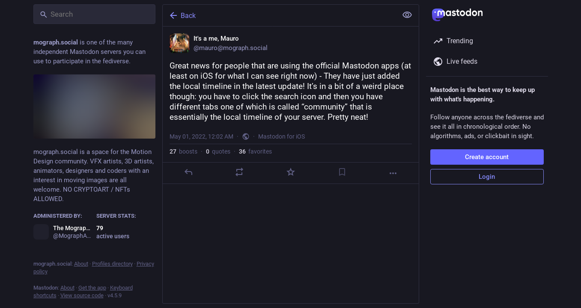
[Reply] (188, 172)
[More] (393, 173)
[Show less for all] (407, 15)
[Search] (94, 14)
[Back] (279, 15)
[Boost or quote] (239, 172)
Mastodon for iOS (281, 136)
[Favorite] (290, 172)
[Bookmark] (342, 172)
